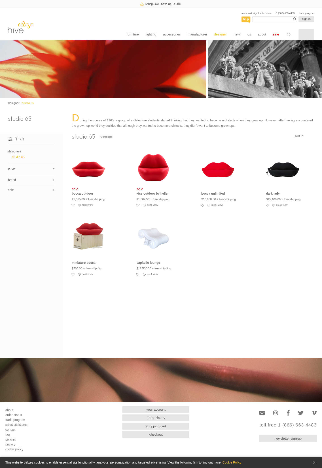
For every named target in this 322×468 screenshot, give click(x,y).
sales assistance (16, 424)
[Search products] (274, 19)
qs (249, 34)
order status (13, 415)
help (246, 19)
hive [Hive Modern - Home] (20, 27)
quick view (85, 205)
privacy (10, 444)
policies (10, 439)
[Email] (262, 413)
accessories (172, 34)
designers (14, 151)
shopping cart (156, 426)
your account (156, 409)
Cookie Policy (232, 462)
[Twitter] (300, 413)
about (262, 34)
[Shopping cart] (306, 34)
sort (297, 136)
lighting (151, 34)
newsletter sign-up (288, 438)
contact (10, 429)
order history (156, 418)
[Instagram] (275, 413)
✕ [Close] (314, 463)
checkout (156, 434)
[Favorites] (288, 34)
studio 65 (28, 103)
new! (237, 34)
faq (7, 434)
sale (276, 34)
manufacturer (197, 34)
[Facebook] (288, 413)
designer (220, 34)
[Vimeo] (314, 413)
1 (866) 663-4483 (285, 13)
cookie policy (14, 449)
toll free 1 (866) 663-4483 (288, 425)
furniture (133, 34)
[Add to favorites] (73, 205)
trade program (306, 13)
